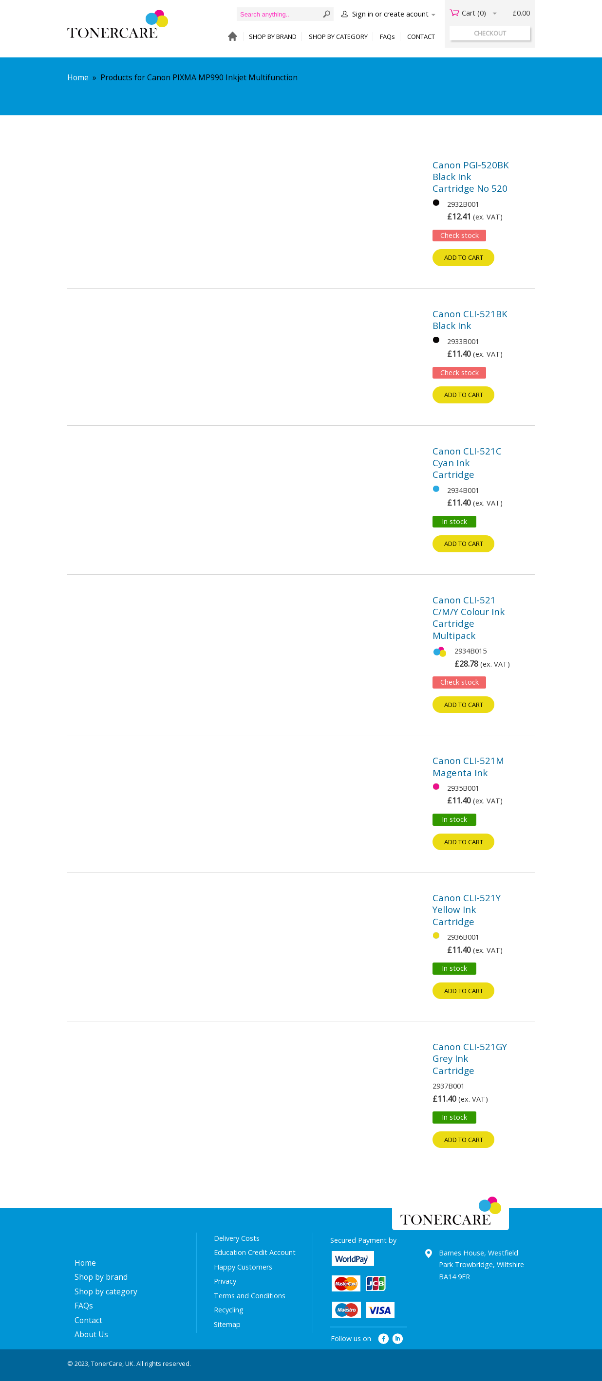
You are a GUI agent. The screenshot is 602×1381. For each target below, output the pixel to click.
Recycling (229, 1309)
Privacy (225, 1281)
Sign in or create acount (390, 13)
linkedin (398, 1339)
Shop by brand (101, 1277)
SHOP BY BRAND (273, 36)
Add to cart (463, 257)
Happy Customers (243, 1267)
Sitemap (227, 1324)
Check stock (459, 235)
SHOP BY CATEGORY (338, 36)
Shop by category (106, 1291)
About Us (91, 1334)
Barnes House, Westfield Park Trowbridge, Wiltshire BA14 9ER (481, 1264)
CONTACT (421, 36)
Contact (88, 1320)
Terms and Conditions (249, 1295)
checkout (490, 33)
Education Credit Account (255, 1252)
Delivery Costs (237, 1238)
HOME (230, 37)
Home (78, 77)
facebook (383, 1339)
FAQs (387, 36)
